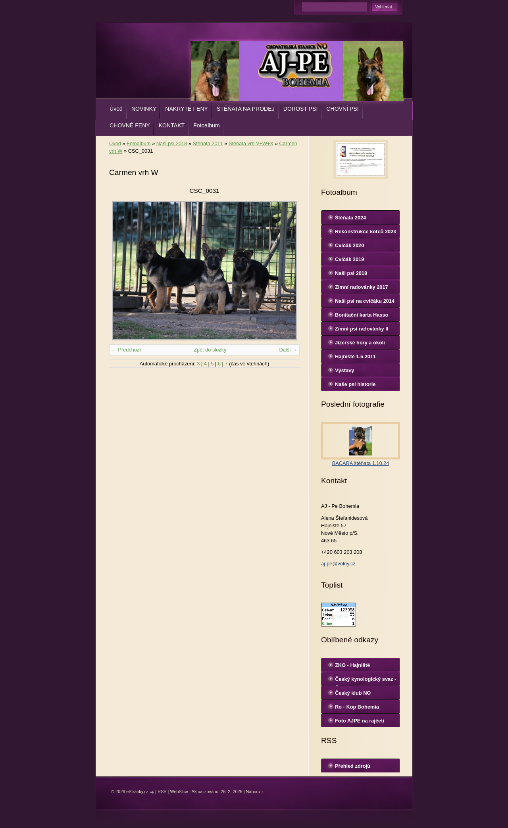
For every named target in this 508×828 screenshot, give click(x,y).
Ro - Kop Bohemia (357, 707)
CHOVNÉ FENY (130, 125)
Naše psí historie (355, 384)
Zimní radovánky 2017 (361, 287)
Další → (288, 350)
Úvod (116, 109)
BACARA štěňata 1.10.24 (360, 463)
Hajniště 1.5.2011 (355, 356)
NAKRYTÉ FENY (186, 109)
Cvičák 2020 (349, 245)
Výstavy (344, 370)
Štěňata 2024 (350, 218)
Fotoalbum (206, 125)
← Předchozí (126, 350)
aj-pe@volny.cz (338, 564)
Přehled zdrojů (352, 766)
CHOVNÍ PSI (342, 109)
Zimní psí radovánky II (361, 329)
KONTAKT (172, 125)
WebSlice (179, 791)
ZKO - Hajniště (352, 665)
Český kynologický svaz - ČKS (365, 681)
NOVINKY (143, 109)
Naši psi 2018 (171, 143)
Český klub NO (353, 693)
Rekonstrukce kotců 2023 (365, 231)
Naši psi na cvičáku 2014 (364, 301)
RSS (162, 791)
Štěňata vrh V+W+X (251, 143)
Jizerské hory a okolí (360, 343)
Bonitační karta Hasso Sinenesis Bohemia (361, 316)
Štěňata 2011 (208, 143)
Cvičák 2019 (349, 259)
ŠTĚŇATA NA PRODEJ (246, 109)
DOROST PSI (300, 109)
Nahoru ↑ (254, 791)
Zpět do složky (210, 350)
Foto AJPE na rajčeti (359, 721)
